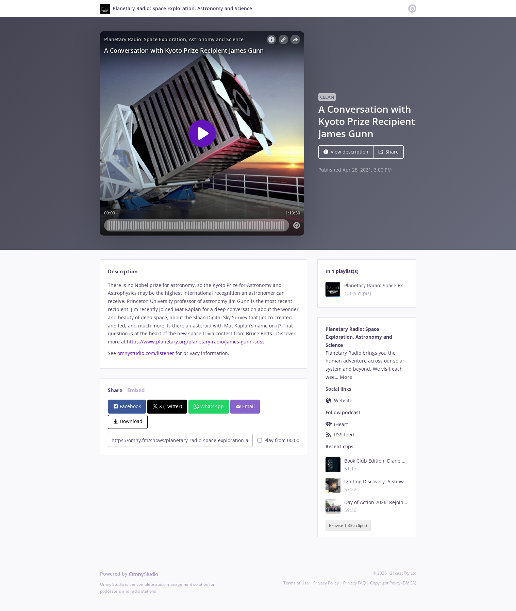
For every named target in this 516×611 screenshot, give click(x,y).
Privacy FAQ (354, 583)
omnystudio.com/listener (145, 353)
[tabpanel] (203, 319)
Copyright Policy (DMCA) (393, 583)
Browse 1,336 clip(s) (348, 525)
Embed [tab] (136, 390)
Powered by (129, 573)
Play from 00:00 (278, 440)
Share (388, 151)
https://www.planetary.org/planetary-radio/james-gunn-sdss (196, 341)
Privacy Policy (326, 583)
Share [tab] (115, 390)
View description (345, 151)
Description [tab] (123, 271)
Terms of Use (296, 583)
